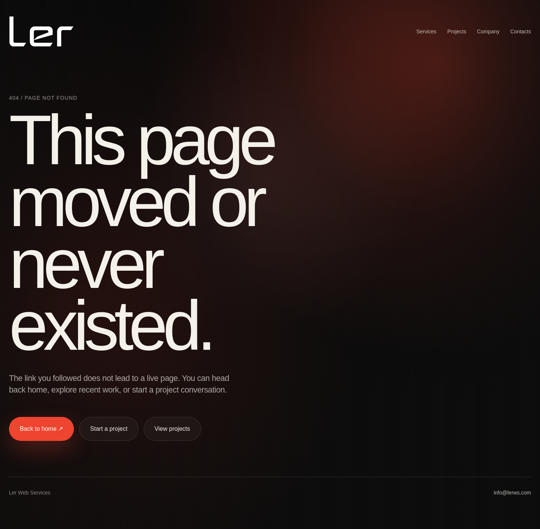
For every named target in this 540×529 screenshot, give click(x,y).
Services (426, 31)
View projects (172, 429)
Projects (456, 31)
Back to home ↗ (41, 429)
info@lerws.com (512, 493)
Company (488, 31)
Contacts (520, 31)
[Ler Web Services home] (41, 31)
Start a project (109, 429)
